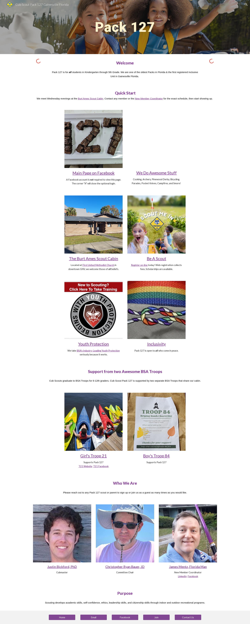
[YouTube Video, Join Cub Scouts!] (156, 139)
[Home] (62, 617)
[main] (125, 27)
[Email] (93, 617)
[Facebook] (125, 617)
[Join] (156, 617)
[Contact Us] (188, 617)
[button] (246, 4)
